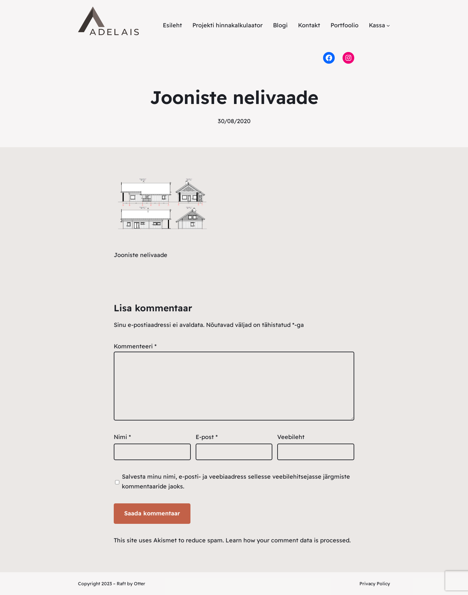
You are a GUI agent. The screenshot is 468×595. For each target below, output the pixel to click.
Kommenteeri (135, 346)
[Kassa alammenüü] (388, 25)
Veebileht (291, 437)
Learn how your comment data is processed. (288, 540)
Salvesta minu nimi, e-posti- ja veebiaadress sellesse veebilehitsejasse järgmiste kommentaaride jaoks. (236, 481)
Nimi (122, 437)
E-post (207, 437)
